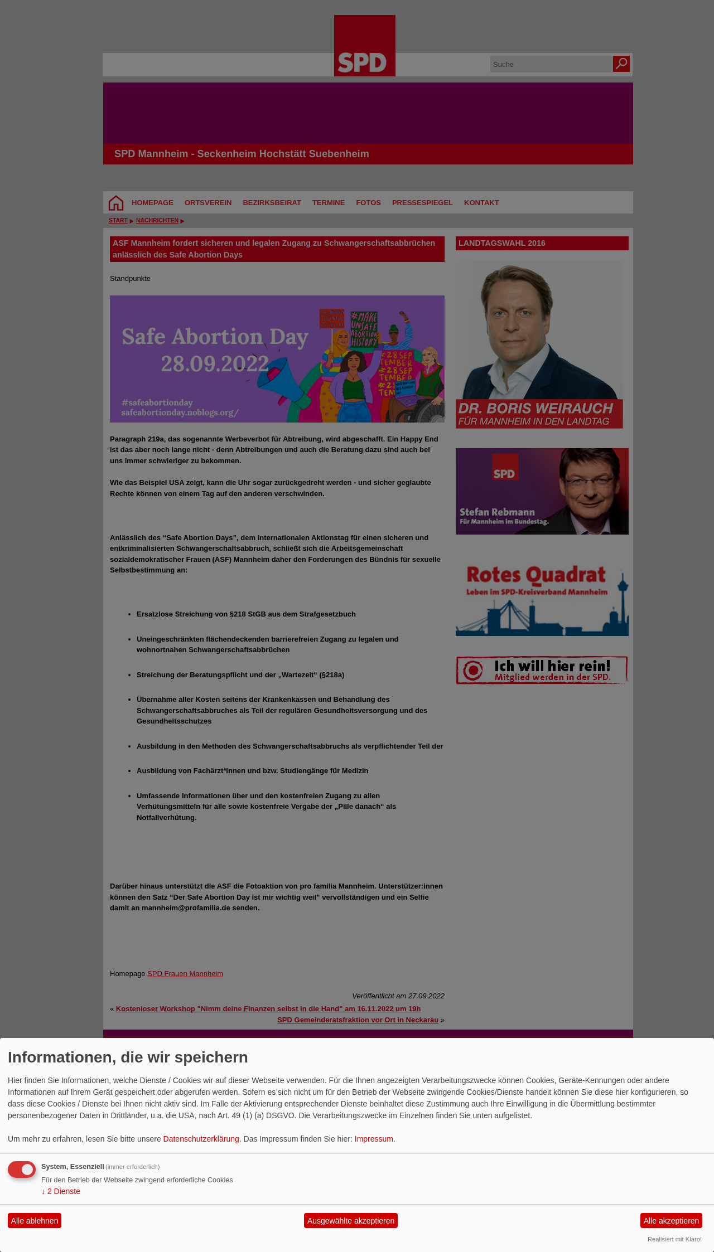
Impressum (374, 1138)
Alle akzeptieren (671, 1220)
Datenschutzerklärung (201, 1138)
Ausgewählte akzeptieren (350, 1220)
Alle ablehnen (35, 1220)
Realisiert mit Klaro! (675, 1239)
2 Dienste (60, 1191)
